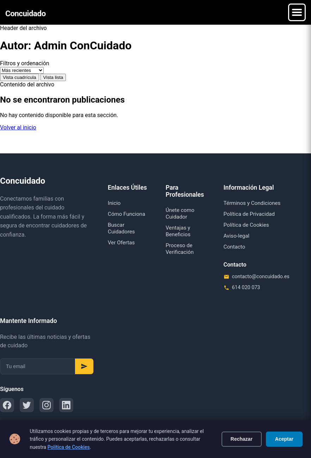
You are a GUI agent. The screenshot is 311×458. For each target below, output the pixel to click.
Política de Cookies (69, 447)
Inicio (114, 203)
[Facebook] (7, 405)
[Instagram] (46, 405)
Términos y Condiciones (252, 203)
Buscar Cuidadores (121, 228)
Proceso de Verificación (180, 248)
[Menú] (297, 12)
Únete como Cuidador (180, 213)
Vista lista (53, 77)
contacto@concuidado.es (261, 277)
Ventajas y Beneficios (178, 231)
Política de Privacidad (249, 214)
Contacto (234, 247)
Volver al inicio (18, 127)
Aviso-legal (237, 236)
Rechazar (242, 439)
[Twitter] (27, 405)
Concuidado (25, 13)
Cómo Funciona (126, 214)
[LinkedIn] (66, 405)
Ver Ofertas (121, 242)
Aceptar (284, 439)
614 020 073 (246, 288)
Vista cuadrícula (19, 77)
